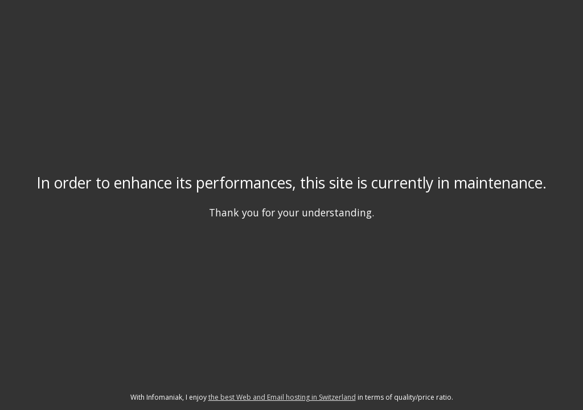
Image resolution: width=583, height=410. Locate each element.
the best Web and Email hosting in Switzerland (282, 397)
